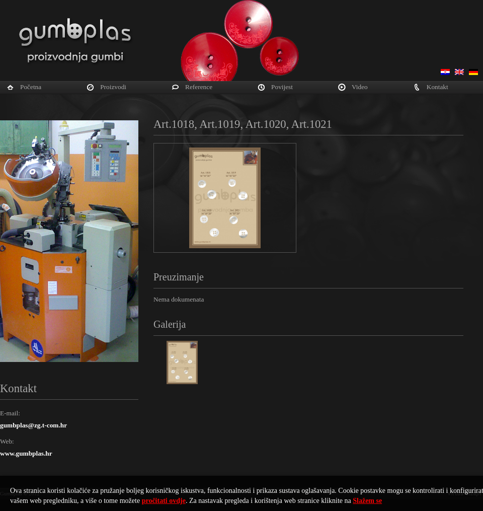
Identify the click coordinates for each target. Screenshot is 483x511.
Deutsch (473, 72)
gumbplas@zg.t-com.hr (33, 425)
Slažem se (367, 500)
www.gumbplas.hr (26, 453)
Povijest (282, 87)
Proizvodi (113, 87)
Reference (198, 87)
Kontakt (437, 87)
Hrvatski (445, 72)
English (459, 72)
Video (360, 87)
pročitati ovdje (164, 500)
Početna (30, 87)
